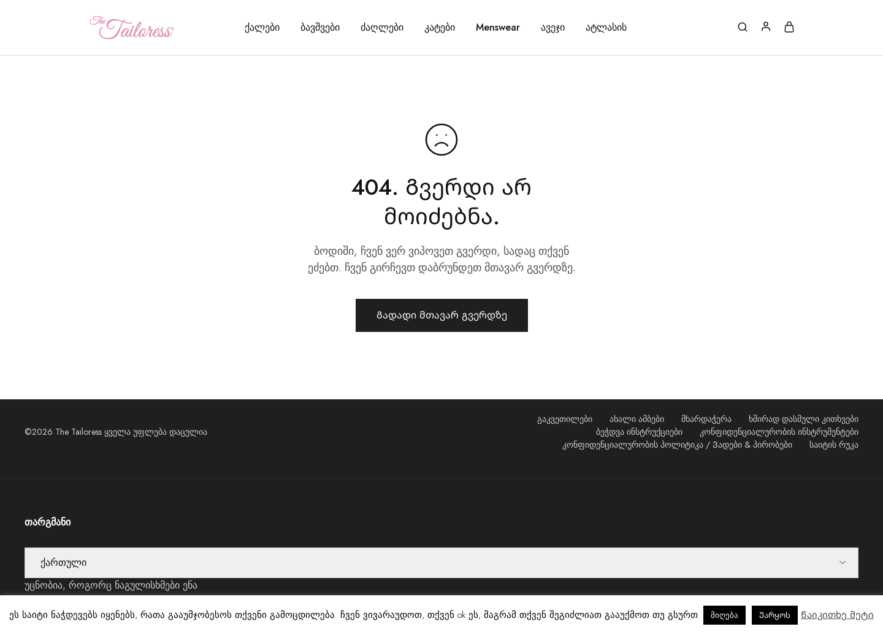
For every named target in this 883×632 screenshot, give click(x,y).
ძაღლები (382, 27)
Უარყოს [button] (774, 615)
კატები (439, 27)
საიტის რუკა (833, 444)
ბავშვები (320, 27)
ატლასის (606, 27)
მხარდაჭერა (706, 419)
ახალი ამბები (637, 419)
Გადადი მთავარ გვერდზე (442, 315)
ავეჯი (553, 27)
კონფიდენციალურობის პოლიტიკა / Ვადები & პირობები (677, 444)
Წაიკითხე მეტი (837, 615)
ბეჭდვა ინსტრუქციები (639, 432)
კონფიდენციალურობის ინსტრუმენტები (779, 432)
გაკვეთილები (564, 419)
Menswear (498, 27)
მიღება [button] (724, 615)
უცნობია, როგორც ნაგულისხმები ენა (111, 585)
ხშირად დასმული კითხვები (803, 419)
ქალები (262, 27)
